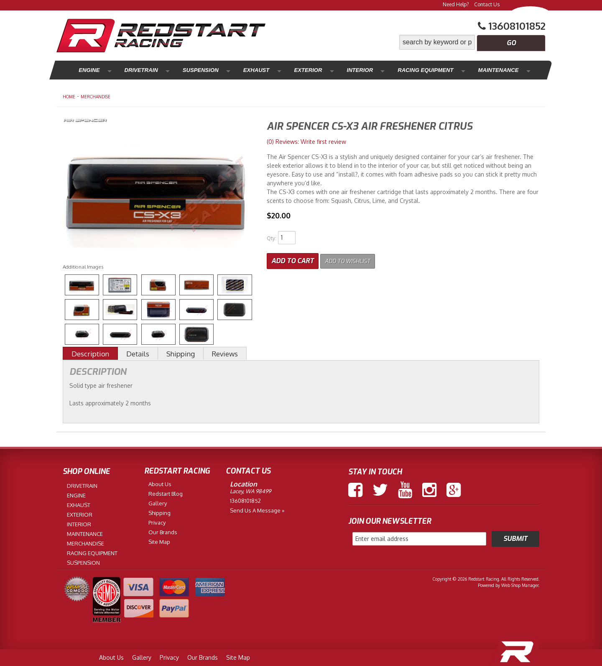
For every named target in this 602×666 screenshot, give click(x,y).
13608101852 (245, 500)
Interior (314, 70)
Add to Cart (292, 259)
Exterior (271, 70)
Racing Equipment (372, 70)
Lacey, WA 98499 (250, 491)
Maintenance (439, 70)
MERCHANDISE (95, 96)
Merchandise (498, 70)
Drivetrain (130, 70)
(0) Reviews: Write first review (306, 141)
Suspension (182, 70)
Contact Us (487, 4)
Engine (87, 70)
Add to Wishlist (353, 259)
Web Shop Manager (519, 585)
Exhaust (229, 70)
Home (69, 96)
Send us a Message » (257, 510)
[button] (472, 42)
